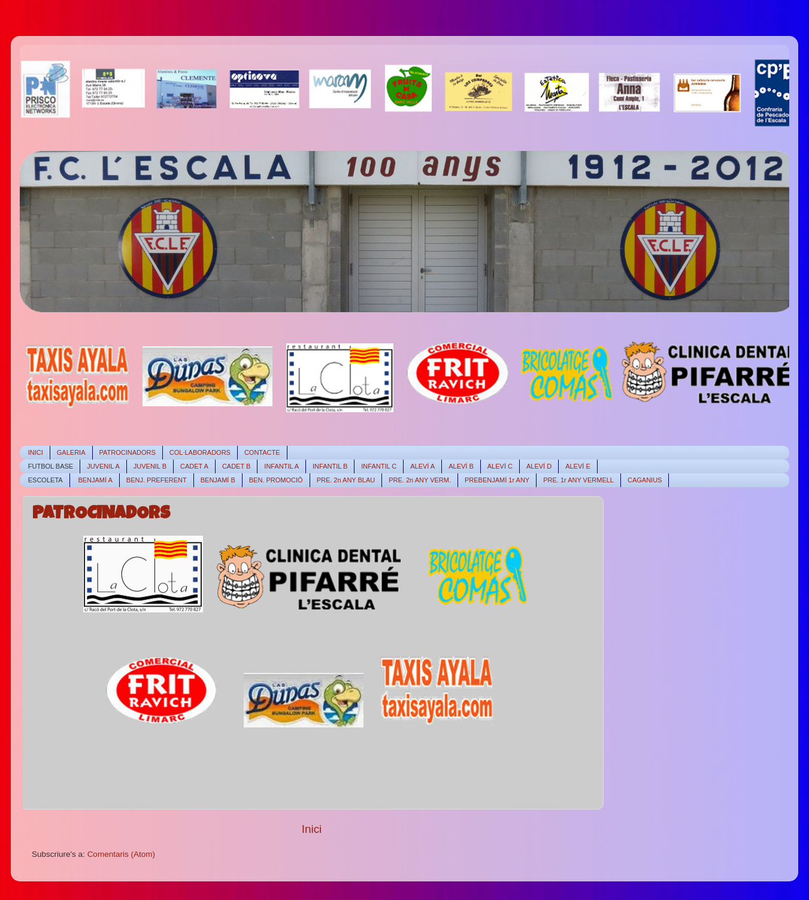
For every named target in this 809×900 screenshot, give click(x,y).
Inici (312, 829)
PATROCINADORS (101, 515)
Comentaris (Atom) (121, 854)
